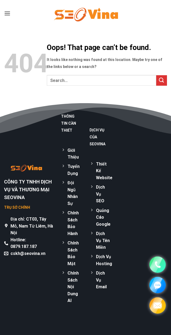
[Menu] (7, 13)
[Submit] (161, 80)
